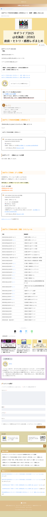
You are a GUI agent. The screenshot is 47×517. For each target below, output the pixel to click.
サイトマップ (19, 511)
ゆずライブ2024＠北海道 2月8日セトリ (11, 132)
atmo (4, 478)
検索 (44, 446)
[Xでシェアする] (15, 332)
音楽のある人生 (23, 2)
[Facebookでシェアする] (21, 332)
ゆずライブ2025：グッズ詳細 (10, 111)
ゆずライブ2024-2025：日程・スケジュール (13, 112)
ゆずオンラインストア (7, 219)
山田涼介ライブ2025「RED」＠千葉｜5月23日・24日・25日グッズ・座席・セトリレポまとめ (23, 461)
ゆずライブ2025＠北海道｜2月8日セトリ (12, 107)
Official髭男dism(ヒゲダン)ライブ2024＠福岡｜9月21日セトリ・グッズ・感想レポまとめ (22, 498)
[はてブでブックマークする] (26, 332)
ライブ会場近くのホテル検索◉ (10, 94)
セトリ (14, 240)
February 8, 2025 (20, 148)
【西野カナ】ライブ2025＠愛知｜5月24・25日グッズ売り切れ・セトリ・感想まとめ (21, 464)
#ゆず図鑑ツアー (22, 145)
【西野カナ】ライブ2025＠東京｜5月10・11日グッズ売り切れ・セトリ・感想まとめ (21, 467)
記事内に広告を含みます (23, 5)
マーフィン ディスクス (20, 513)
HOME (23, 509)
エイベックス (28, 513)
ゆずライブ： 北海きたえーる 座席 (12, 109)
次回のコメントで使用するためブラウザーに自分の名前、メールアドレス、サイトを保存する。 (23, 424)
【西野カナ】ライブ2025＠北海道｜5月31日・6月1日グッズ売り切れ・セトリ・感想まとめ (23, 457)
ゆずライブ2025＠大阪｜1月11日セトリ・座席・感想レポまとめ (17, 77)
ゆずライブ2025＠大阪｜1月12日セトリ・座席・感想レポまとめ (17, 75)
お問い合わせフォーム (10, 511)
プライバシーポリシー (27, 511)
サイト (3, 418)
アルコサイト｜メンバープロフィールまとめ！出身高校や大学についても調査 (20, 454)
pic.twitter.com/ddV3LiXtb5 (11, 211)
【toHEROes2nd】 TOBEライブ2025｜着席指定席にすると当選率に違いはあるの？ (21, 487)
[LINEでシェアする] (32, 332)
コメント (4, 390)
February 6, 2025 (20, 214)
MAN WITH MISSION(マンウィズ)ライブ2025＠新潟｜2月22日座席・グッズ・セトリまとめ (23, 476)
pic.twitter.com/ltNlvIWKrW (33, 145)
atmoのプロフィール (37, 511)
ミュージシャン (12, 336)
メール (4, 412)
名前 (3, 407)
